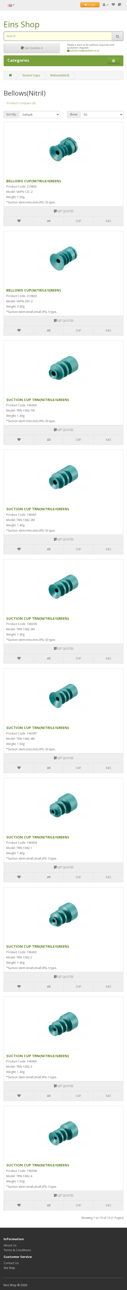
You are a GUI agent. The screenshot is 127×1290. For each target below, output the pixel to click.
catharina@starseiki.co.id (83, 50)
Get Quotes (32, 48)
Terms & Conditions (17, 1250)
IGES (108, 221)
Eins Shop (22, 24)
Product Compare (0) (21, 103)
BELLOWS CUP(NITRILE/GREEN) (33, 180)
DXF (78, 221)
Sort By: (11, 114)
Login (89, 5)
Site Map (9, 1268)
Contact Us (11, 1263)
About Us (10, 1245)
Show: (74, 114)
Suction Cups (31, 75)
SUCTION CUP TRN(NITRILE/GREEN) (37, 399)
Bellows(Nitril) (59, 75)
